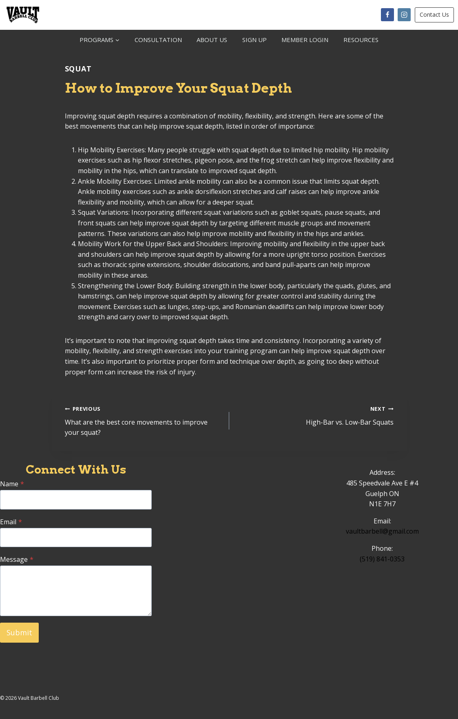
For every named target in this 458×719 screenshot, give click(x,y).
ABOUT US (212, 40)
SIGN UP (254, 40)
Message (16, 559)
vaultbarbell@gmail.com (382, 531)
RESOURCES (360, 40)
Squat (78, 68)
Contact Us (434, 14)
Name (12, 483)
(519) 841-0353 (382, 558)
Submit (19, 632)
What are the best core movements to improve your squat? (144, 420)
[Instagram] (404, 14)
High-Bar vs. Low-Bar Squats (315, 415)
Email (11, 521)
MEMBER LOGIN (304, 40)
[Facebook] (387, 14)
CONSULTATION (158, 40)
